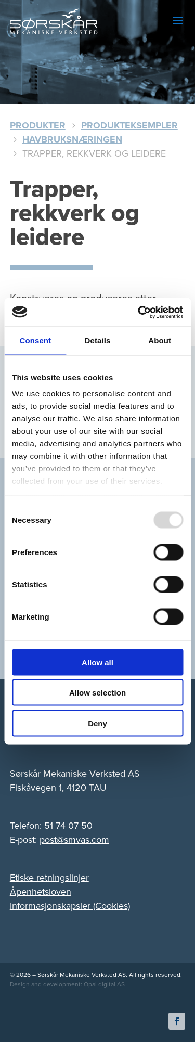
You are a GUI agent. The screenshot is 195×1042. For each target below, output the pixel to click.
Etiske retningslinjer (49, 877)
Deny (97, 722)
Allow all (97, 662)
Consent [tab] (35, 340)
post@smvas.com (74, 839)
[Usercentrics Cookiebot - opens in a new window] (139, 312)
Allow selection (97, 692)
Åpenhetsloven (40, 891)
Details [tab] (98, 340)
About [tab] (159, 340)
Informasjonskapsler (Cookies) (70, 905)
